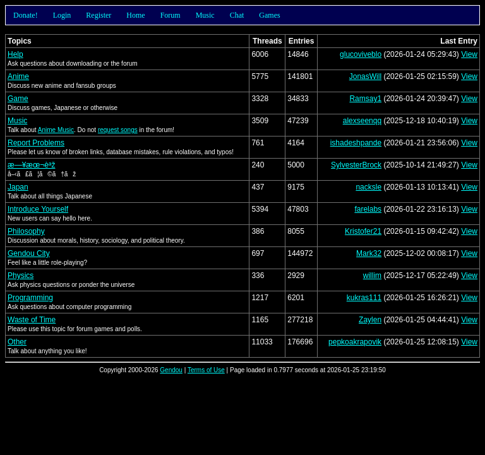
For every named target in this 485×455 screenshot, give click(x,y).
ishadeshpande (355, 142)
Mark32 (368, 253)
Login (62, 15)
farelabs (367, 209)
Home (135, 15)
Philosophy (26, 231)
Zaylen (370, 319)
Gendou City (29, 253)
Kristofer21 (363, 231)
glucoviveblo (360, 54)
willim (372, 275)
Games (269, 15)
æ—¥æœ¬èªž (31, 165)
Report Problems (36, 142)
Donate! (25, 15)
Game (18, 98)
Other (17, 341)
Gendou (171, 370)
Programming (30, 297)
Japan (18, 187)
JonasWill (365, 76)
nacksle (368, 187)
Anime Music (56, 129)
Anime (18, 76)
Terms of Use (206, 370)
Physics (20, 275)
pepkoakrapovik (354, 341)
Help (15, 54)
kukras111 (364, 297)
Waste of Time (32, 319)
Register (98, 15)
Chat (237, 15)
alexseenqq (362, 120)
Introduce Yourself (38, 209)
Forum (170, 15)
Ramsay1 (365, 98)
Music (205, 15)
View (469, 54)
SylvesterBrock (356, 165)
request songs (118, 129)
